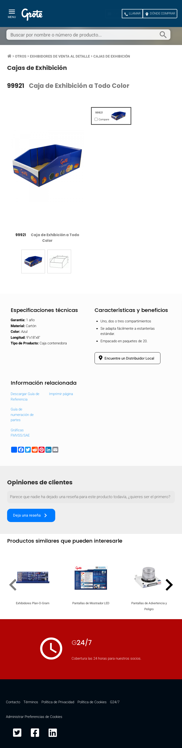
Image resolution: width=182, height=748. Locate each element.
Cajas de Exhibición (111, 56)
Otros (20, 56)
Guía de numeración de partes (22, 415)
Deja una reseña (31, 515)
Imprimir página (61, 394)
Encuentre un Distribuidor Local (125, 358)
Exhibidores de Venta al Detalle (60, 56)
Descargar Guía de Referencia (25, 396)
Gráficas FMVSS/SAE (20, 433)
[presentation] (15, 586)
